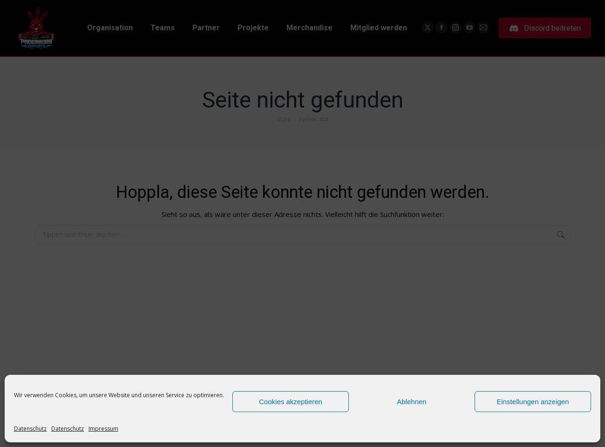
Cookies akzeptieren (290, 402)
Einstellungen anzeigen (532, 402)
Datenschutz (30, 429)
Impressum (103, 429)
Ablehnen (411, 402)
